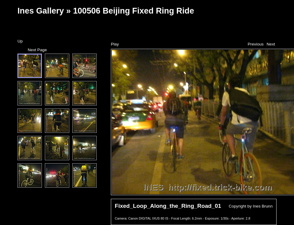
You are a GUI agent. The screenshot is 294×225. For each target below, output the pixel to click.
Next (271, 44)
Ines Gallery (40, 10)
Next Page (37, 50)
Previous (256, 44)
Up (20, 41)
